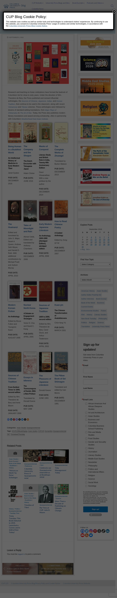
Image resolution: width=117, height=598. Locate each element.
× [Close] (114, 11)
